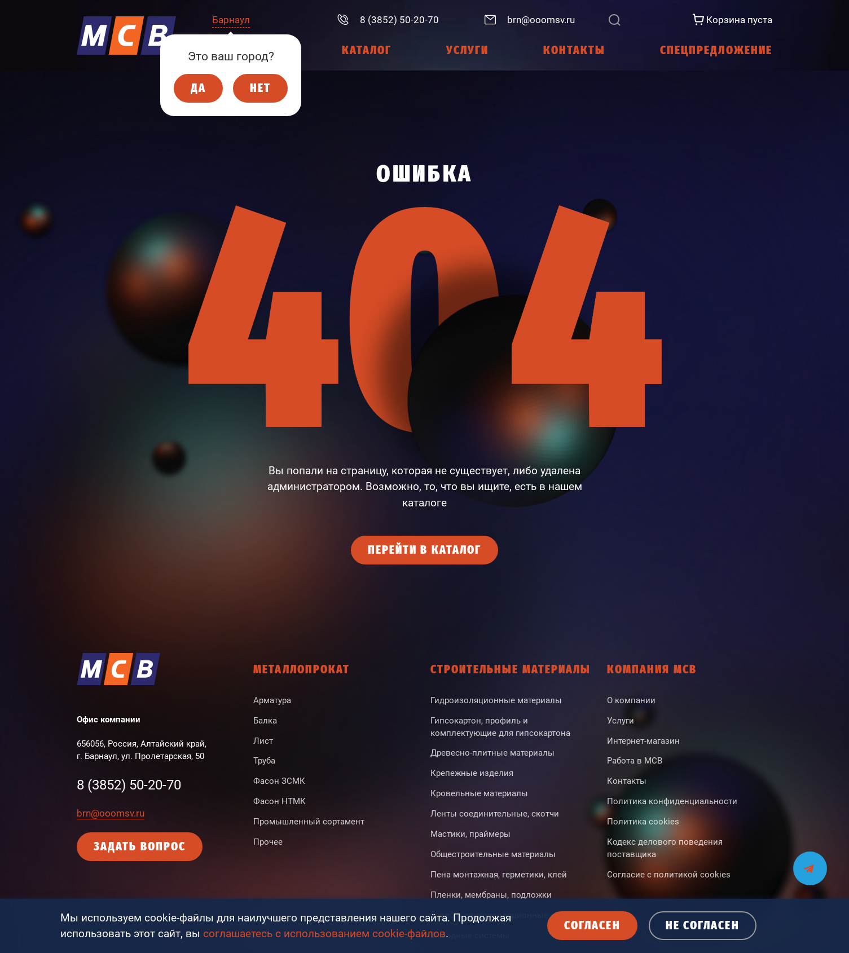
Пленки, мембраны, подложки (491, 895)
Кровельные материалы (479, 793)
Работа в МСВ (634, 761)
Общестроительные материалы (493, 854)
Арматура (272, 700)
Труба (264, 761)
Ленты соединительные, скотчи (494, 814)
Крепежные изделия (471, 773)
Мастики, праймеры (470, 834)
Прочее (268, 842)
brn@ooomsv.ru (110, 813)
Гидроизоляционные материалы (496, 700)
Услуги (620, 721)
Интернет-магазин (643, 741)
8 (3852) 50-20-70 (129, 785)
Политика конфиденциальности (672, 801)
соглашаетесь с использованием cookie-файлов (324, 934)
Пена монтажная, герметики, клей (498, 875)
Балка (265, 721)
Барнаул (231, 19)
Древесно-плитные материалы (492, 753)
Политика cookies (643, 822)
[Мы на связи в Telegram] (810, 861)
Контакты (626, 781)
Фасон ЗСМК (279, 781)
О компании (631, 700)
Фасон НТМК (279, 801)
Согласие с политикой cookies (669, 875)
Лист (263, 741)
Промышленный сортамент (308, 822)
